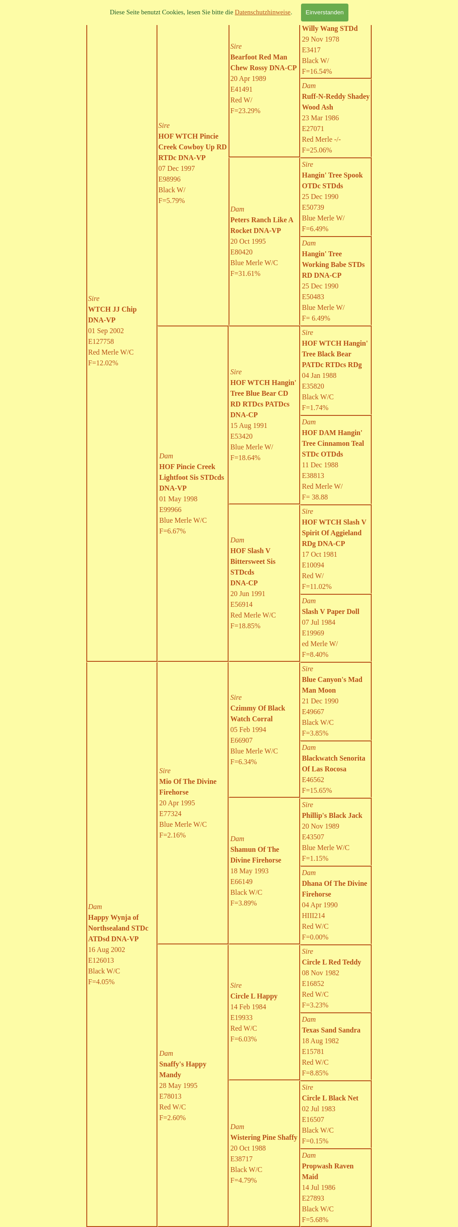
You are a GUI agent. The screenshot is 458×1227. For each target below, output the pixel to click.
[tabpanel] (193, 163)
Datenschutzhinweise (263, 12)
